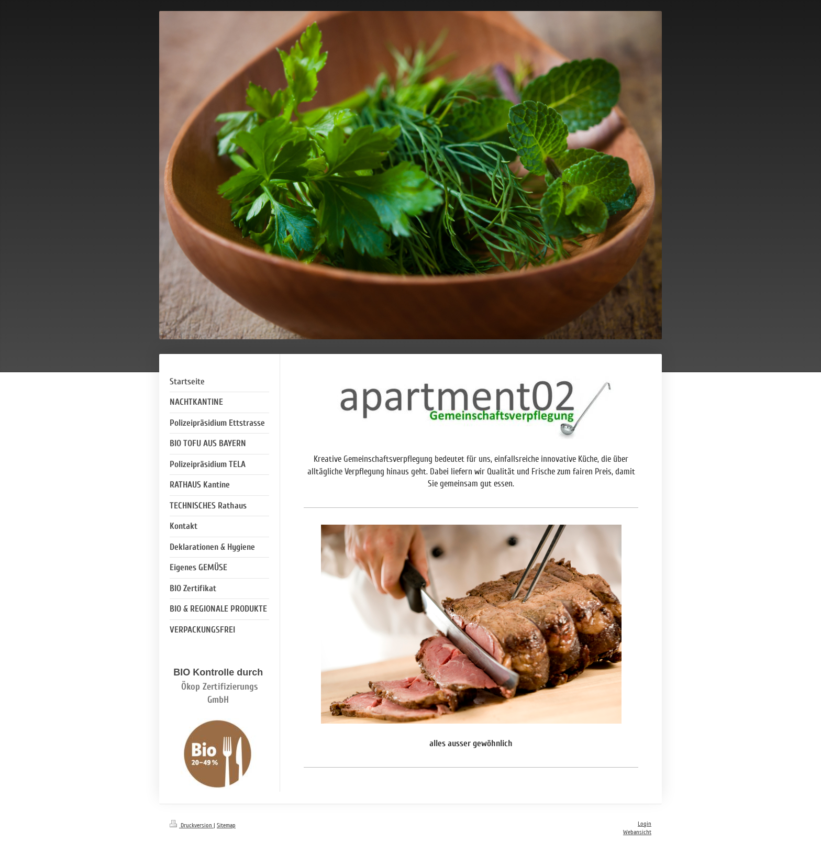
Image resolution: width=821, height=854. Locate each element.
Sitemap (226, 825)
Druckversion (192, 825)
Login (644, 824)
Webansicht (637, 832)
